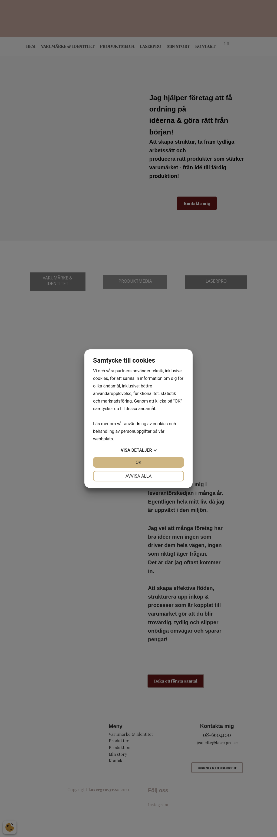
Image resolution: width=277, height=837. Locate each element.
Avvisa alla (139, 476)
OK (138, 462)
